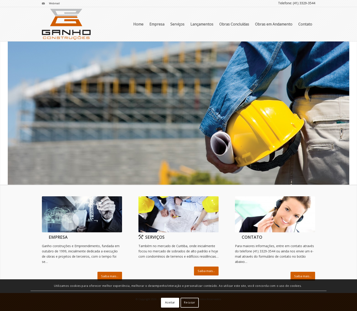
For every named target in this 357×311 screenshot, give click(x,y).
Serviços (177, 24)
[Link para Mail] (43, 3)
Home (138, 24)
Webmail (54, 3)
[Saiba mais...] (109, 276)
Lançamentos (201, 24)
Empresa (156, 24)
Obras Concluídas (234, 24)
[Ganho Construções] (66, 24)
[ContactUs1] (275, 214)
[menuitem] (53, 3)
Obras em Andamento (273, 24)
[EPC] (82, 214)
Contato (305, 24)
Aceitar (170, 302)
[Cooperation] (178, 214)
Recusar (189, 302)
